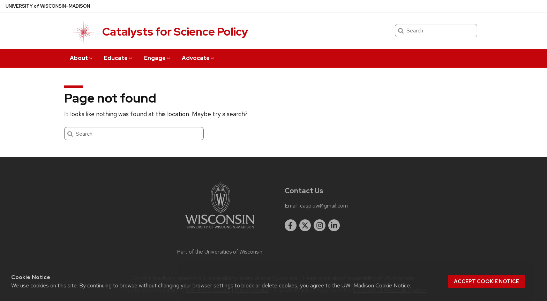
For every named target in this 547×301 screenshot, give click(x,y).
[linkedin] (334, 225)
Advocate (198, 58)
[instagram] (319, 225)
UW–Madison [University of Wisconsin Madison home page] (48, 6)
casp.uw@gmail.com (324, 205)
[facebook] (291, 225)
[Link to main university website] (220, 229)
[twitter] (305, 225)
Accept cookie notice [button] (486, 281)
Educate (118, 58)
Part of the (219, 251)
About (81, 58)
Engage (157, 58)
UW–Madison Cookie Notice (376, 285)
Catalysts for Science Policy (175, 31)
